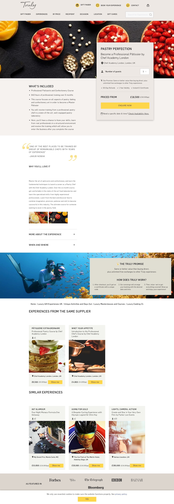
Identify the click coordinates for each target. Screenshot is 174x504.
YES (87, 499)
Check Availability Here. (138, 114)
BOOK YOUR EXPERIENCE (108, 5)
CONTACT (132, 5)
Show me (55, 382)
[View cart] (148, 5)
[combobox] (144, 71)
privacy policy (121, 494)
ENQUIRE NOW (125, 105)
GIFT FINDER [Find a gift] (83, 5)
